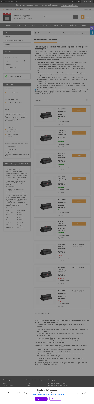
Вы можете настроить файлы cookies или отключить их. (46, 394)
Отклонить (55, 399)
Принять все (41, 399)
